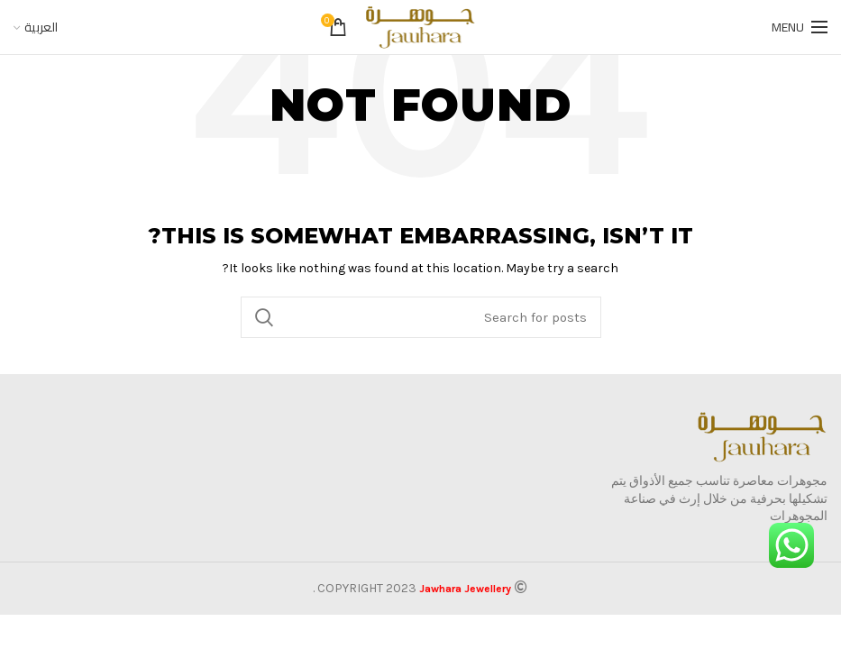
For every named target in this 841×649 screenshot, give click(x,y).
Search (265, 317)
